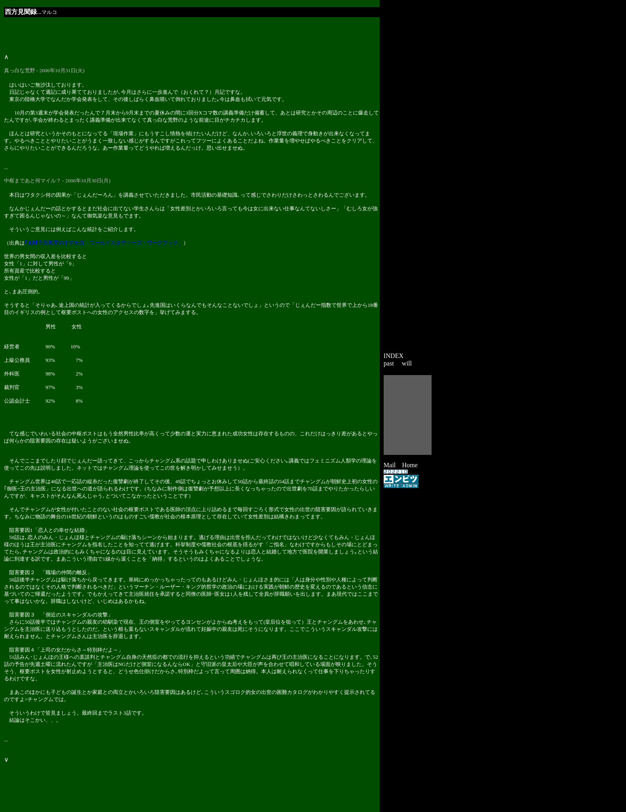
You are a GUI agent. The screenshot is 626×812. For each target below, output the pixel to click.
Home (410, 465)
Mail (390, 465)
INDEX (394, 355)
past (389, 363)
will (407, 363)
